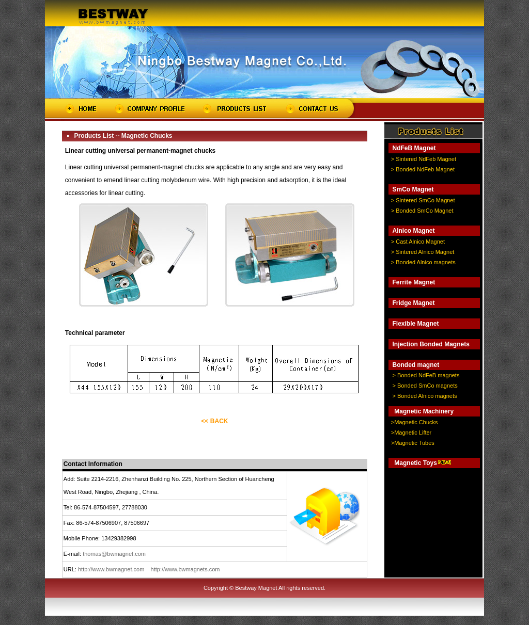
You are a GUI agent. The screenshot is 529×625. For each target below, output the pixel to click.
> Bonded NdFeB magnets (425, 375)
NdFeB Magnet (413, 148)
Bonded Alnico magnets (426, 262)
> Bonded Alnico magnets (424, 396)
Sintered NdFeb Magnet (426, 159)
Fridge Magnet (413, 303)
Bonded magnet (415, 364)
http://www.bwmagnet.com (111, 569)
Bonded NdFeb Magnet (425, 169)
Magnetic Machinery (424, 411)
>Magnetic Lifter (411, 432)
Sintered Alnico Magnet (425, 252)
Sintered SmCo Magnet (425, 200)
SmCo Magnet (412, 189)
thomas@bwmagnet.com (114, 554)
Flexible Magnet (415, 323)
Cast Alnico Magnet (420, 241)
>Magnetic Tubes (412, 443)
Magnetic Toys (415, 463)
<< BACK (214, 421)
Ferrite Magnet (413, 282)
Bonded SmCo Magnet (424, 210)
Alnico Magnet (413, 230)
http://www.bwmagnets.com (185, 569)
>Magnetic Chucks (414, 422)
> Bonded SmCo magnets (424, 385)
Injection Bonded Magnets (430, 344)
